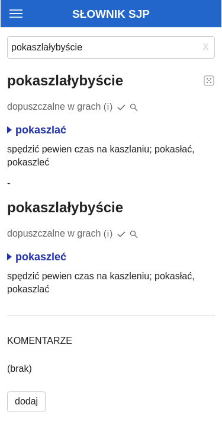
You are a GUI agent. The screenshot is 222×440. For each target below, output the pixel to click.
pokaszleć (36, 257)
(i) (109, 106)
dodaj (26, 401)
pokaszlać (36, 130)
